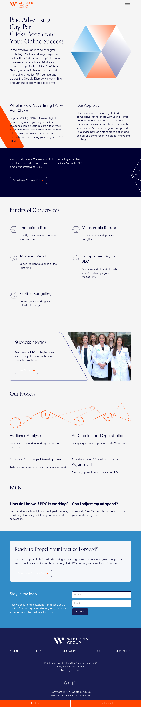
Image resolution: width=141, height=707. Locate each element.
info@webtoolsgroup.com (70, 667)
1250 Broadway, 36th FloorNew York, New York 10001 (70, 663)
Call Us (35, 703)
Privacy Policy (83, 696)
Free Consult (106, 703)
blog (96, 650)
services (41, 650)
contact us (123, 650)
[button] (127, 5)
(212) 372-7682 (73, 671)
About (14, 650)
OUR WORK (69, 650)
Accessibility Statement (62, 696)
